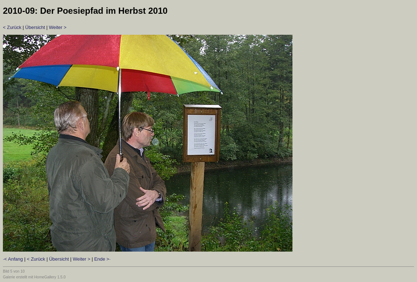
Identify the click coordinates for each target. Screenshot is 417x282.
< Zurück (12, 27)
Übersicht (35, 27)
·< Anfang (13, 259)
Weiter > (58, 27)
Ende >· (102, 259)
